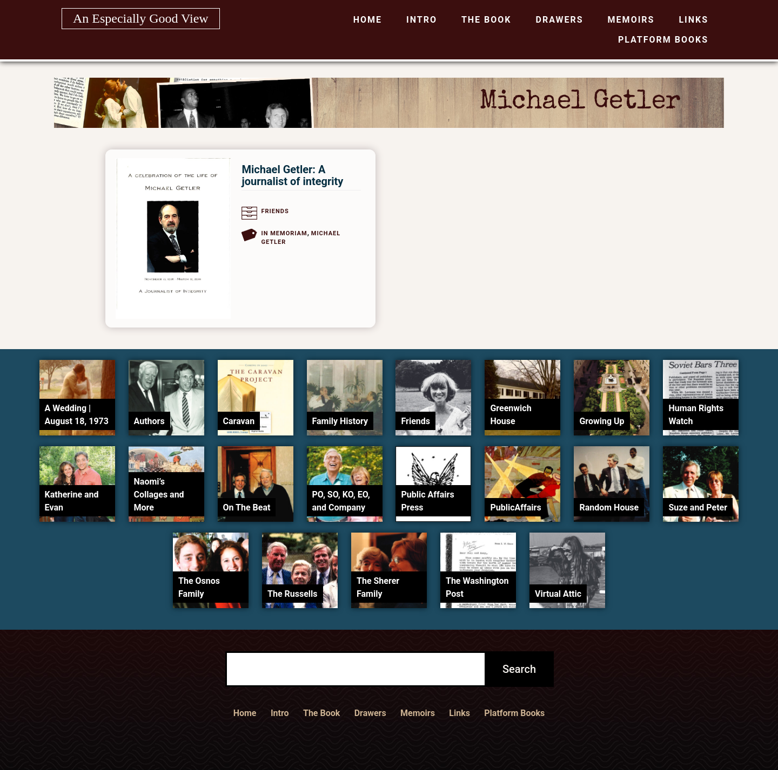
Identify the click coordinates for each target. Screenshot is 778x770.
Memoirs (631, 20)
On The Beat (247, 507)
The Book (486, 20)
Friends (275, 211)
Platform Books (663, 40)
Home (367, 20)
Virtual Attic (558, 594)
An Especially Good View (141, 18)
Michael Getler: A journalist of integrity (292, 175)
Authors (149, 421)
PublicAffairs (515, 507)
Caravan (239, 421)
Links (693, 20)
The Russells (292, 594)
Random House (609, 507)
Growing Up (601, 421)
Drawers (560, 20)
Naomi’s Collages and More (159, 494)
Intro (421, 20)
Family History (340, 421)
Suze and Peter (697, 507)
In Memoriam (284, 233)
